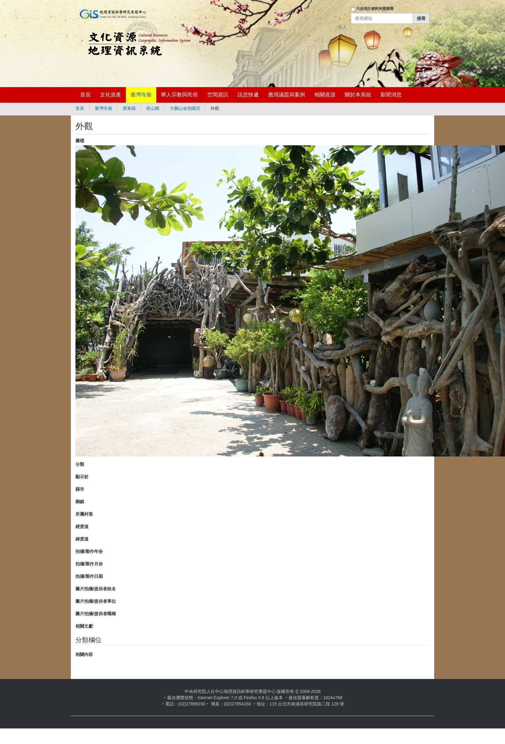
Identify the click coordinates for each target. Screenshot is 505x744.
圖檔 (79, 140)
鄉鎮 (79, 501)
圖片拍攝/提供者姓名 (95, 588)
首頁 (85, 95)
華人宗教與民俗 (179, 95)
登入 (342, 27)
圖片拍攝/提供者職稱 (95, 613)
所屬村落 (84, 514)
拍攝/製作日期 (89, 576)
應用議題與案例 (286, 95)
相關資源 (324, 95)
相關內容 (84, 654)
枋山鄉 (152, 108)
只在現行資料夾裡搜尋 (375, 9)
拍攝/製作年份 (89, 551)
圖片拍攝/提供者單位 (95, 601)
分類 (79, 464)
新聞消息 (391, 95)
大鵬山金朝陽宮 (185, 108)
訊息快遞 (248, 95)
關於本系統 (358, 95)
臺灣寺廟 (141, 95)
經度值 (82, 526)
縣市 (79, 489)
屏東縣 (129, 108)
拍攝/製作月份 (89, 563)
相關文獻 (84, 626)
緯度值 (82, 538)
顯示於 (82, 476)
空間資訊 (217, 95)
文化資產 (110, 95)
